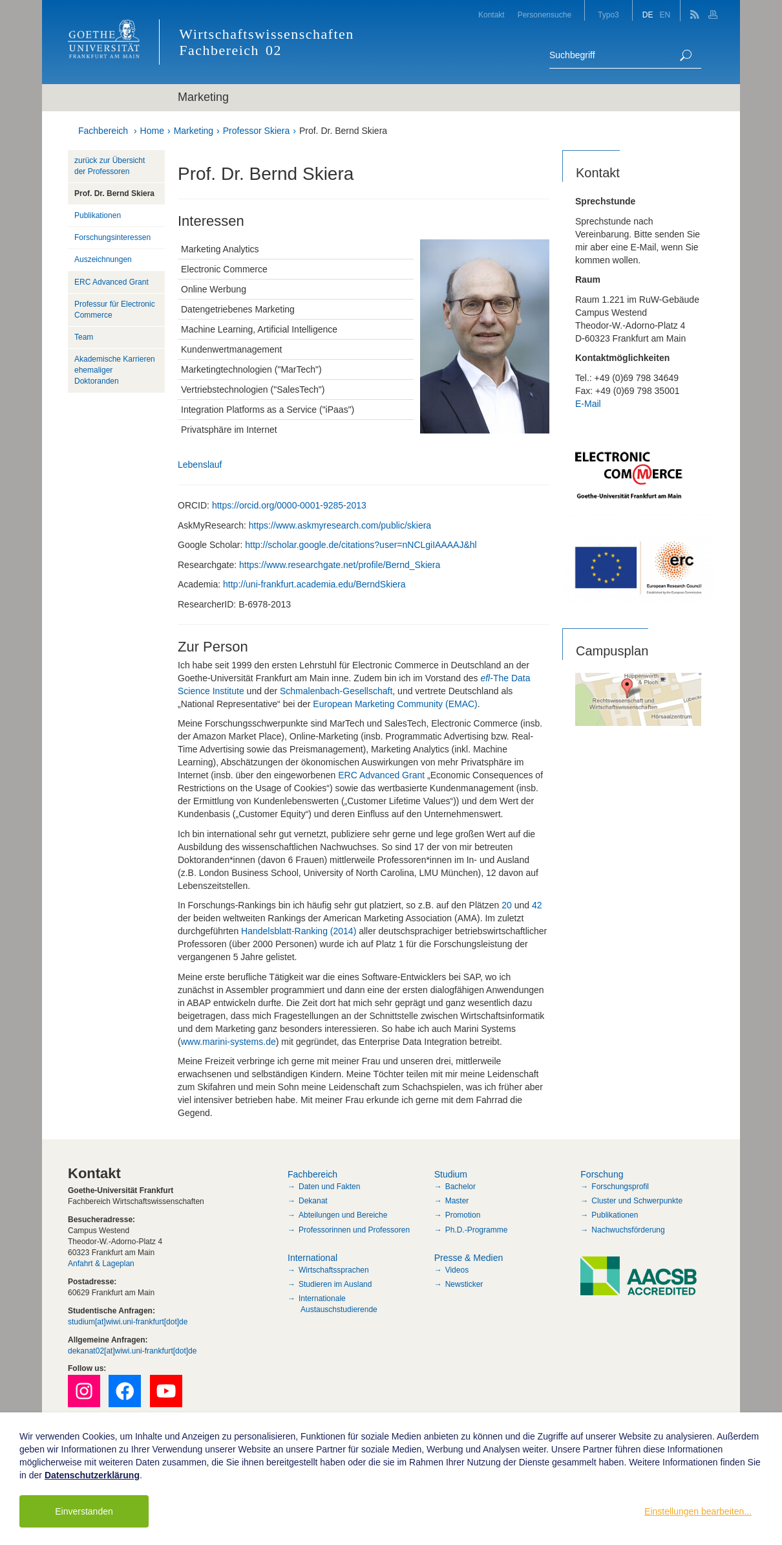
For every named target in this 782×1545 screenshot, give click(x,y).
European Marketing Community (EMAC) (395, 704)
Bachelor (460, 1186)
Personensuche (544, 14)
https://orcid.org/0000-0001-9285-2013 (289, 505)
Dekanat (313, 1200)
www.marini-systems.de (228, 1041)
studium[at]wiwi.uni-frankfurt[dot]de (127, 1321)
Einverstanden (84, 1511)
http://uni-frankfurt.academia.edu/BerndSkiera (314, 584)
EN (664, 14)
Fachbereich (103, 131)
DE (647, 14)
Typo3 (608, 14)
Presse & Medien (468, 1258)
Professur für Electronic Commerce (114, 310)
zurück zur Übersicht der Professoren (109, 166)
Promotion (463, 1215)
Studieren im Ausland (335, 1284)
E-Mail (588, 404)
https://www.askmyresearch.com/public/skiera (340, 525)
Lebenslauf (201, 464)
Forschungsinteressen (112, 237)
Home (152, 131)
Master (457, 1200)
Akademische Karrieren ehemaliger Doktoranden (114, 370)
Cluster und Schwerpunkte (636, 1200)
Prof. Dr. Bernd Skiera (343, 131)
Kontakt (491, 14)
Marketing (193, 131)
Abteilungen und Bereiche (343, 1215)
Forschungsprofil (620, 1186)
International (312, 1258)
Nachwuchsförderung (627, 1229)
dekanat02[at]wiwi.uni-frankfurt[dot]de (132, 1350)
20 (507, 905)
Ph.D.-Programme (476, 1229)
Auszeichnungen (103, 259)
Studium (450, 1174)
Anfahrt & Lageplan (101, 1263)
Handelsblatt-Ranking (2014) (298, 931)
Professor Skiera (256, 131)
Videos (457, 1270)
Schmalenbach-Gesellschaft (336, 691)
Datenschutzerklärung (92, 1475)
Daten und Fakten (329, 1186)
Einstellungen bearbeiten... (698, 1511)
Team (83, 337)
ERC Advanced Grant (381, 775)
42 (537, 905)
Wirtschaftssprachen (334, 1270)
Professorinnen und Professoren (354, 1229)
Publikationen (97, 215)
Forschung (601, 1174)
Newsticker (464, 1284)
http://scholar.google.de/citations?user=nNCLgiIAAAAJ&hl (360, 545)
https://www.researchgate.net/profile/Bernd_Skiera (339, 565)
